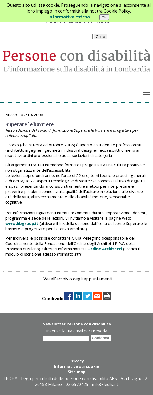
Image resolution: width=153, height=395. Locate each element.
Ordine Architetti (104, 248)
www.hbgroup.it (21, 223)
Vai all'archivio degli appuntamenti (77, 279)
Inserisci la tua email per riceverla (76, 330)
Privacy (76, 361)
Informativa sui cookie (76, 366)
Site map (77, 371)
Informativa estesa (69, 17)
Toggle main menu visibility (146, 93)
